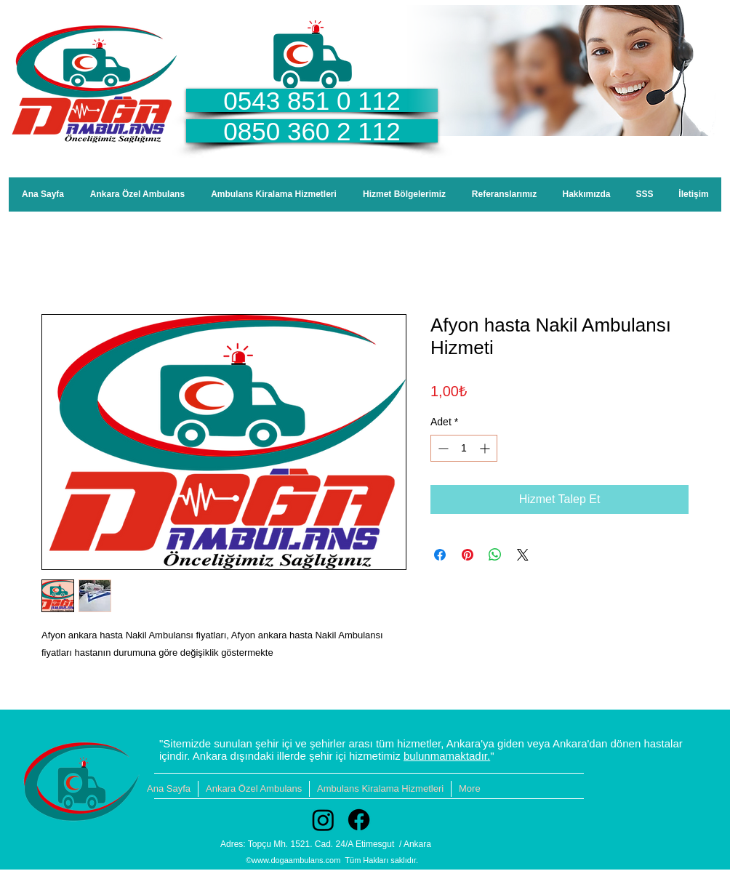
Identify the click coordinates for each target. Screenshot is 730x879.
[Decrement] (442, 448)
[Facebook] (359, 820)
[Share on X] (523, 554)
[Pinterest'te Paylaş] (467, 554)
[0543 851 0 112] (312, 100)
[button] (404, 194)
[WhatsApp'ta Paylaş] (495, 554)
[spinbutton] (464, 448)
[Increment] (486, 448)
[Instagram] (323, 820)
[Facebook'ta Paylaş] (440, 554)
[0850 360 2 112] (312, 131)
